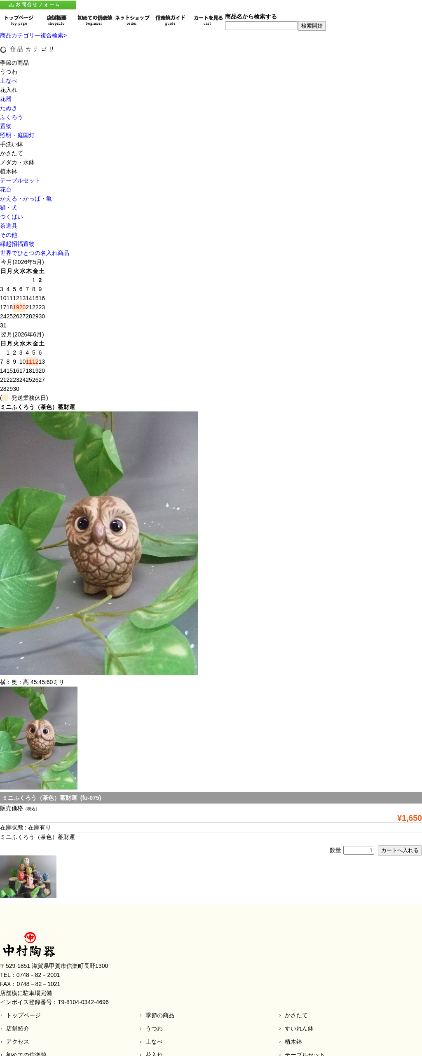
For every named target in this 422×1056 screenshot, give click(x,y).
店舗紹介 (17, 1028)
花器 (6, 99)
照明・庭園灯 (17, 135)
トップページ (23, 1015)
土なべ (8, 80)
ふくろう (11, 117)
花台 (6, 189)
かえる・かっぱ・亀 (26, 198)
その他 (8, 234)
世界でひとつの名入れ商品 (34, 253)
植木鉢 (293, 1041)
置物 (6, 126)
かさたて (296, 1015)
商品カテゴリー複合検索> (33, 35)
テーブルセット (20, 180)
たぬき (8, 108)
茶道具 (8, 225)
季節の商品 (159, 1015)
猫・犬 (8, 207)
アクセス (17, 1041)
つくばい (11, 216)
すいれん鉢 (299, 1028)
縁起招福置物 (17, 244)
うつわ (154, 1028)
